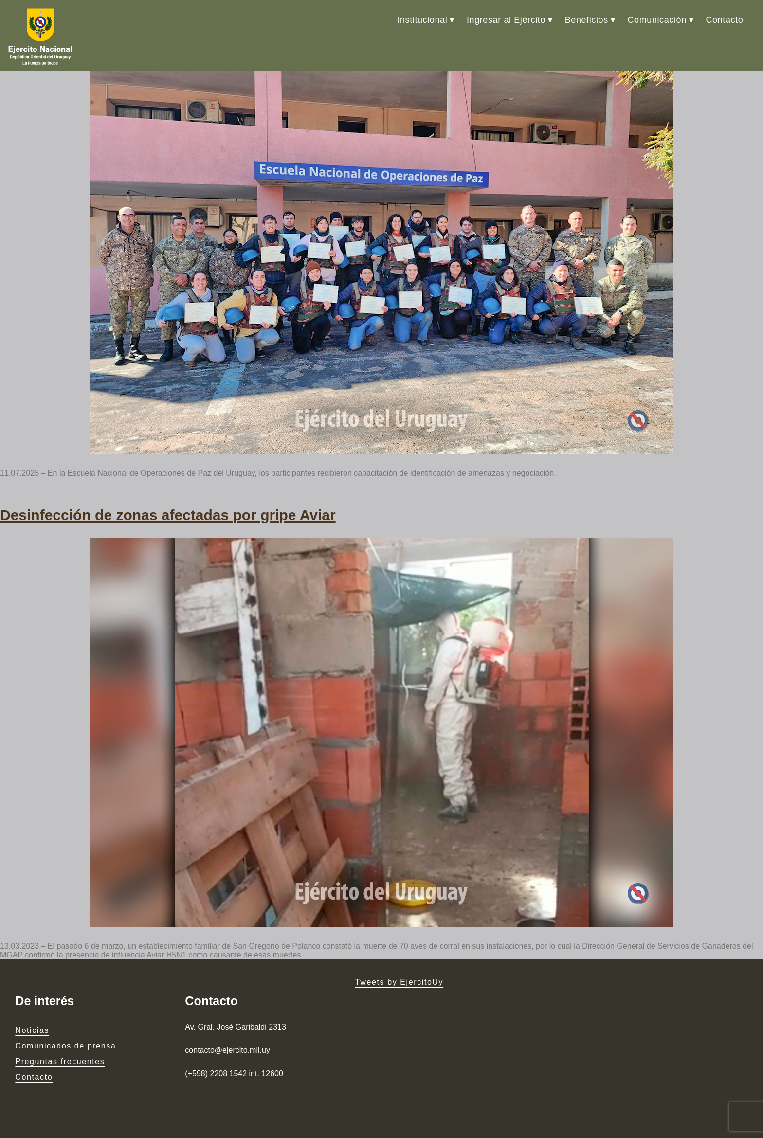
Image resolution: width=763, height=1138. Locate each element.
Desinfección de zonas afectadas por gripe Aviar (168, 515)
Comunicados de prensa (65, 1046)
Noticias (32, 1030)
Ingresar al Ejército (506, 20)
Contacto (724, 20)
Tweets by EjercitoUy (399, 982)
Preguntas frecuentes (60, 1061)
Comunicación (657, 20)
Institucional (422, 20)
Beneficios (586, 20)
